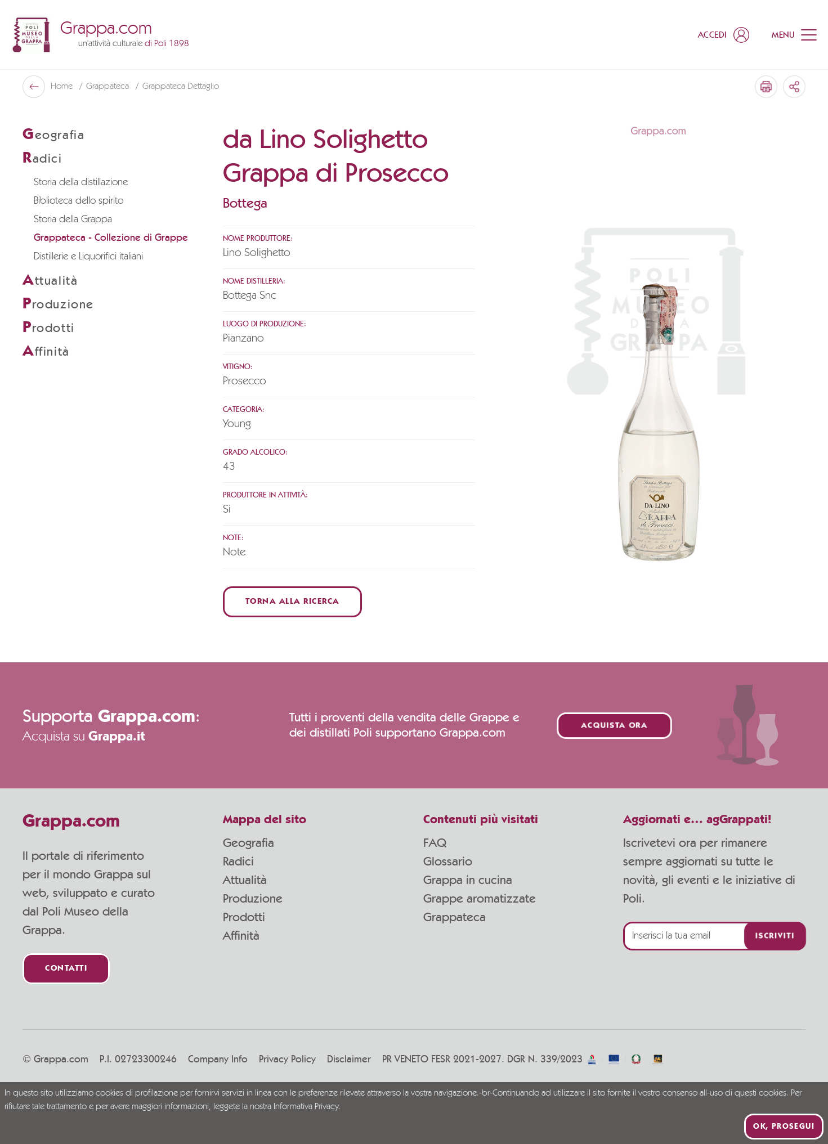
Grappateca (108, 86)
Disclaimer (349, 1060)
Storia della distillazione (81, 182)
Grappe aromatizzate (479, 898)
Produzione (253, 898)
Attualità (245, 880)
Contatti (66, 968)
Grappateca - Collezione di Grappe (111, 238)
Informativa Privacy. (307, 1106)
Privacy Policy (287, 1060)
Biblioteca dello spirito (78, 201)
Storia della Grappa (73, 219)
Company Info (218, 1060)
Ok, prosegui (783, 1126)
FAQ (434, 843)
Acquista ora (614, 725)
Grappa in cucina (467, 880)
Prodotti (244, 917)
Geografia (248, 843)
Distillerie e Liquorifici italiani (88, 257)
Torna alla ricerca (292, 602)
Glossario (447, 861)
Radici (238, 861)
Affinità (241, 936)
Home (63, 86)
